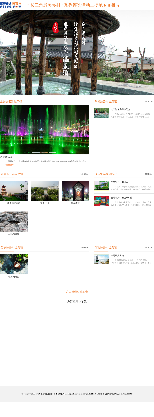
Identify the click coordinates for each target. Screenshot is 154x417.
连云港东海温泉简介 (120, 109)
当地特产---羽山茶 (119, 182)
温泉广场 (44, 203)
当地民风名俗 (117, 255)
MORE (148, 101)
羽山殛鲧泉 (13, 234)
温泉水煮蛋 (13, 277)
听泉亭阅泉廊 (13, 203)
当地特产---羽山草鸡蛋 (121, 198)
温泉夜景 (75, 203)
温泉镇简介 (6, 157)
